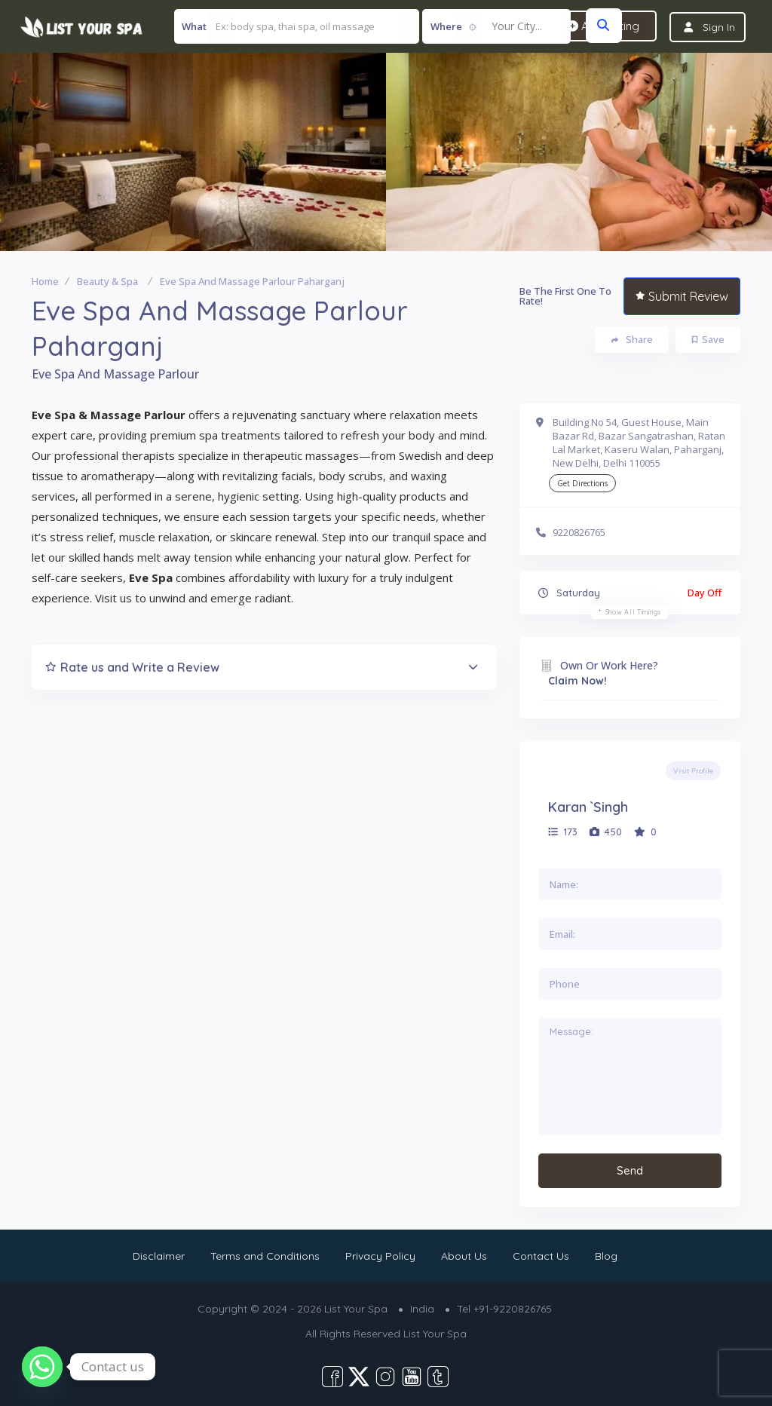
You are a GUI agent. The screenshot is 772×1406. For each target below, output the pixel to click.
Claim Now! (577, 681)
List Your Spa (435, 1333)
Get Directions (582, 484)
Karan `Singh (588, 807)
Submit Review (682, 297)
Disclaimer (159, 1256)
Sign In (719, 27)
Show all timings (633, 612)
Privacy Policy (380, 1256)
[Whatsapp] (42, 1366)
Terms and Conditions (265, 1256)
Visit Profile (693, 772)
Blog (606, 1256)
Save (708, 340)
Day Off (704, 593)
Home (45, 282)
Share (632, 340)
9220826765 (579, 532)
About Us (464, 1256)
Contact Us (541, 1256)
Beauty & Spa (107, 282)
